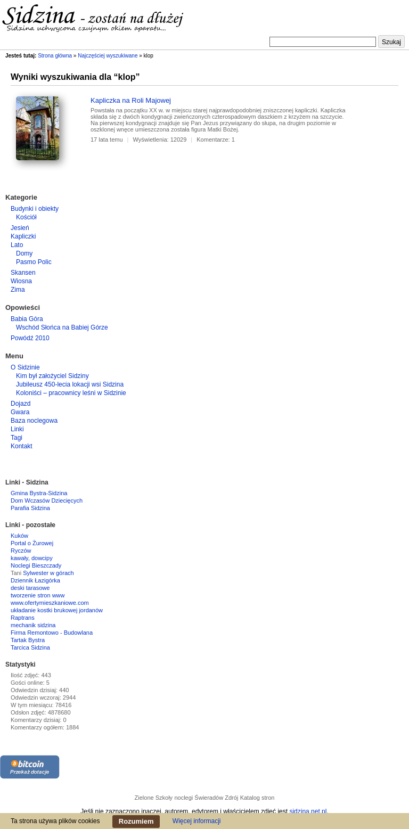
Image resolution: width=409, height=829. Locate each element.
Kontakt (21, 446)
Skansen (23, 272)
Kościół (26, 217)
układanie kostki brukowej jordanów (57, 610)
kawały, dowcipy (32, 558)
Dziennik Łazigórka (35, 580)
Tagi (16, 437)
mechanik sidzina (33, 625)
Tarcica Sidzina (30, 647)
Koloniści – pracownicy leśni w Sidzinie (71, 393)
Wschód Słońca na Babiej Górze (62, 327)
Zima (18, 289)
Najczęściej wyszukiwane (107, 56)
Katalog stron (257, 797)
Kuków (19, 535)
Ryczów (21, 550)
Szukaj (391, 42)
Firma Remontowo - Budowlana (52, 632)
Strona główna (55, 56)
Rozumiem (136, 821)
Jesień (20, 228)
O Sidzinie (25, 367)
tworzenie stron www (37, 595)
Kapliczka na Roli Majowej (131, 100)
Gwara (20, 412)
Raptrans (23, 617)
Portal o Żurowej (32, 543)
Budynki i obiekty (35, 208)
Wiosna (21, 281)
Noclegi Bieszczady (36, 565)
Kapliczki (23, 236)
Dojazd (20, 403)
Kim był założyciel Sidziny (52, 376)
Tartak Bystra (28, 640)
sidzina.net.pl (307, 811)
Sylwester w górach (48, 573)
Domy (24, 253)
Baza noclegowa (34, 420)
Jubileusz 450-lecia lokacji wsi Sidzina (70, 384)
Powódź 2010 (30, 338)
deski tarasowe (30, 588)
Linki (17, 429)
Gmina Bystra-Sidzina (39, 493)
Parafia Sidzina (30, 508)
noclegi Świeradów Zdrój (206, 797)
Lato (17, 245)
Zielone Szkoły (154, 797)
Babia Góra (27, 319)
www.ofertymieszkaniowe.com (50, 603)
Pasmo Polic (34, 262)
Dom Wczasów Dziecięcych (47, 500)
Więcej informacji (197, 821)
